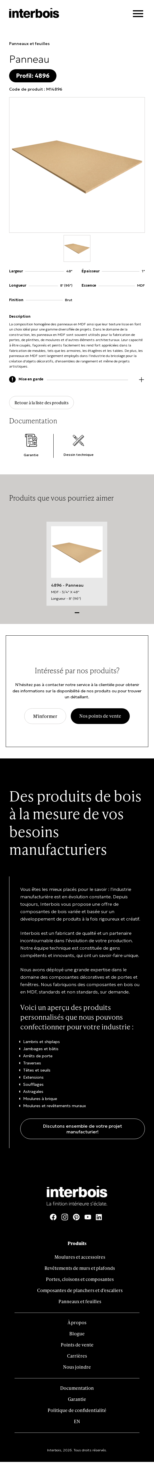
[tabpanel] (76, 564)
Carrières (77, 1355)
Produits (77, 1243)
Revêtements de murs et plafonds (79, 1268)
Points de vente (77, 1344)
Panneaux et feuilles (29, 43)
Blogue (77, 1333)
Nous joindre (77, 1367)
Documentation (77, 1388)
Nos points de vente (100, 716)
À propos (77, 1322)
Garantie (77, 1399)
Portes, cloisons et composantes (80, 1279)
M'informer (45, 716)
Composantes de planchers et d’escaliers (80, 1290)
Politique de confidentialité (77, 1410)
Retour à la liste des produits (41, 402)
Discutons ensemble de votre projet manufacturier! (82, 1129)
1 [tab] (77, 612)
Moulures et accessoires (79, 1257)
